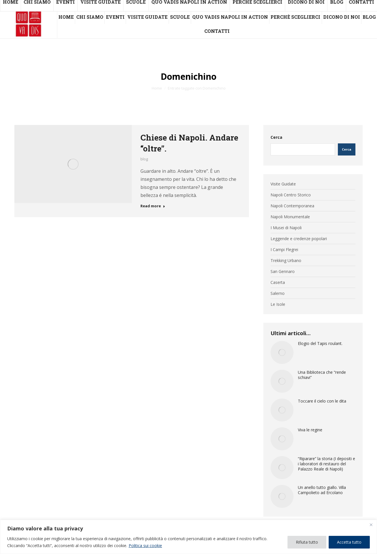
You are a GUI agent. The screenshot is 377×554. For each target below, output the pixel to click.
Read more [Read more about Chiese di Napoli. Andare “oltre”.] (152, 206)
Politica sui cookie (145, 545)
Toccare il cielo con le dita (322, 401)
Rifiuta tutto (307, 542)
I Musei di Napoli (286, 227)
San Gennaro (283, 271)
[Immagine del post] (282, 352)
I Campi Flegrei (284, 249)
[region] (188, 537)
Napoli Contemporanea (292, 205)
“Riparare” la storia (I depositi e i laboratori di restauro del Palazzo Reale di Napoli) (326, 464)
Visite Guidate (283, 184)
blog (144, 159)
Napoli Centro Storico (291, 195)
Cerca (276, 137)
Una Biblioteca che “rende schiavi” (322, 375)
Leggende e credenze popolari (299, 238)
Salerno (278, 293)
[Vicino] (371, 524)
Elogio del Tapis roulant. (320, 343)
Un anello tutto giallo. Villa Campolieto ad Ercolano (322, 490)
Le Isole (278, 304)
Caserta (278, 282)
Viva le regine (310, 429)
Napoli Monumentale (290, 216)
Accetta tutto (349, 542)
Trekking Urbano (286, 260)
